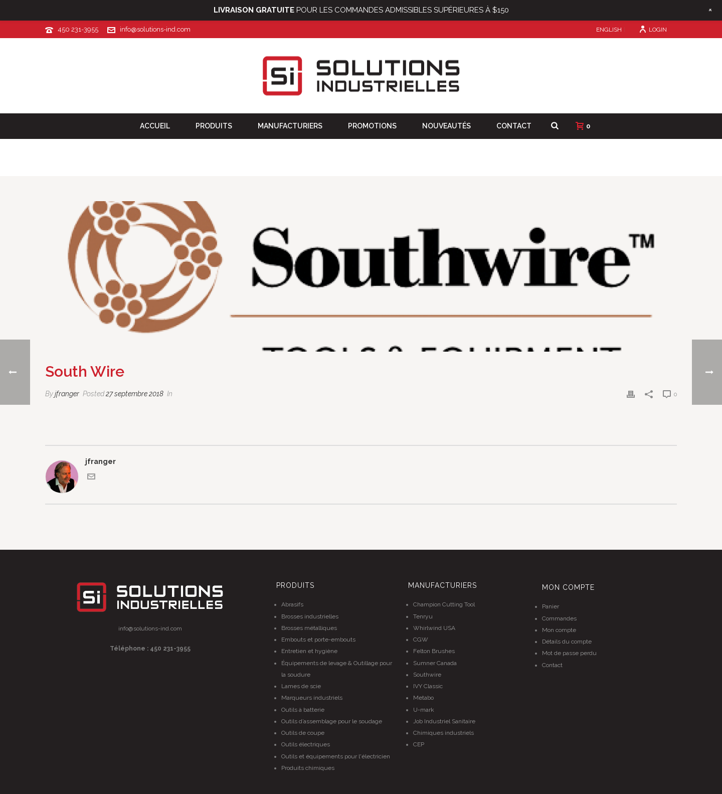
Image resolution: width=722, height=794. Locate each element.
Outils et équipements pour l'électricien (335, 756)
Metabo (423, 697)
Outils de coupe (302, 732)
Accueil (155, 126)
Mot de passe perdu (569, 653)
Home (582, 167)
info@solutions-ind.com (155, 29)
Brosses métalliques (309, 627)
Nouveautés (446, 126)
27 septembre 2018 (134, 394)
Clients (611, 167)
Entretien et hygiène (309, 651)
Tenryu (423, 616)
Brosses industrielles (309, 616)
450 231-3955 (78, 29)
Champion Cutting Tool (444, 604)
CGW (420, 639)
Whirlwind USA (434, 627)
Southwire (427, 674)
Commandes (559, 618)
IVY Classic (428, 686)
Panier (550, 606)
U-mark (423, 709)
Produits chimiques (307, 767)
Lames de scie (301, 686)
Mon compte (559, 629)
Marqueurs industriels (311, 697)
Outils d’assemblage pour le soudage (331, 721)
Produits (214, 126)
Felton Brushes (434, 651)
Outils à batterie (302, 709)
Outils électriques (305, 744)
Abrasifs (292, 604)
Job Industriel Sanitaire (444, 721)
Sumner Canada (435, 663)
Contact (513, 126)
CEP (418, 744)
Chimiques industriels (443, 732)
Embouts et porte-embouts (318, 639)
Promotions (372, 126)
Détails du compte (567, 641)
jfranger (67, 394)
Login (653, 29)
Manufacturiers (290, 126)
